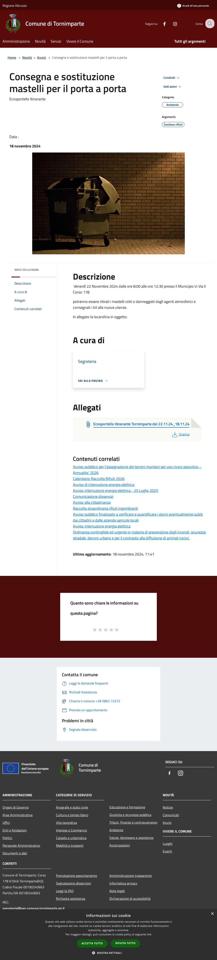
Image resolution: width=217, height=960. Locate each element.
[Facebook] (161, 23)
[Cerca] (209, 23)
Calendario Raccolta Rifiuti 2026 (98, 478)
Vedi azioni (172, 86)
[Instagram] (171, 23)
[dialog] (108, 934)
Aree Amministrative (18, 814)
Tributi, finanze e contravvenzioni (133, 822)
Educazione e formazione (127, 807)
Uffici (6, 822)
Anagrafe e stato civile (72, 807)
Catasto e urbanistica (71, 837)
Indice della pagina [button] (26, 270)
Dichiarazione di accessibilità (129, 898)
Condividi (172, 77)
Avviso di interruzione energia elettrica (103, 484)
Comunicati (171, 814)
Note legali (117, 890)
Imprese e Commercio (71, 830)
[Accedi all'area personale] (193, 6)
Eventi (167, 851)
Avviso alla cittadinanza (92, 502)
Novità (27, 57)
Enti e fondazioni (15, 830)
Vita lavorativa (66, 822)
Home (12, 57)
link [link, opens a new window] (149, 934)
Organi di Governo (16, 807)
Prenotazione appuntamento (76, 875)
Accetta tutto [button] (92, 943)
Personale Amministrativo (21, 845)
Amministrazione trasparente (130, 875)
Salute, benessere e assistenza (131, 837)
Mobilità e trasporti (69, 845)
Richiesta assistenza (70, 898)
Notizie (168, 807)
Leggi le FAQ (65, 890)
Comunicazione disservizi (93, 496)
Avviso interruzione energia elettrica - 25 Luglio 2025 (115, 490)
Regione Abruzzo (15, 5)
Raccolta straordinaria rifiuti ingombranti (105, 508)
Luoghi (167, 843)
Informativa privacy (123, 883)
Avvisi (41, 57)
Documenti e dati (15, 853)
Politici (7, 837)
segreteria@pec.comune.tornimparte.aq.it (34, 908)
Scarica (180, 434)
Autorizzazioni (119, 845)
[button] (108, 953)
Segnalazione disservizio (73, 883)
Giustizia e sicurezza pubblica (130, 814)
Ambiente (116, 830)
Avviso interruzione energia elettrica (102, 526)
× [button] (212, 913)
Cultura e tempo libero (72, 814)
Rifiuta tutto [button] (125, 943)
